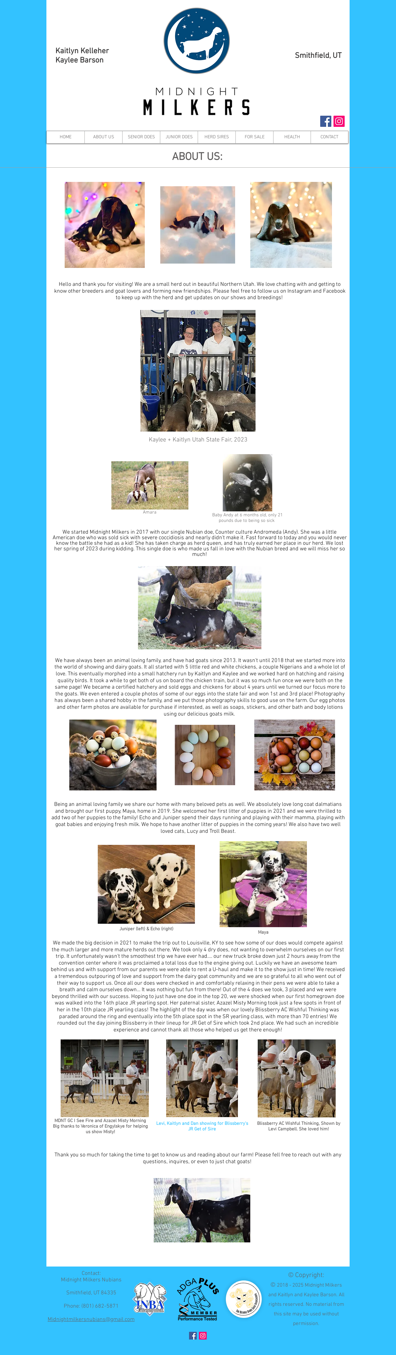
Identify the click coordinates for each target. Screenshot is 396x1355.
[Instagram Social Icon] (339, 121)
